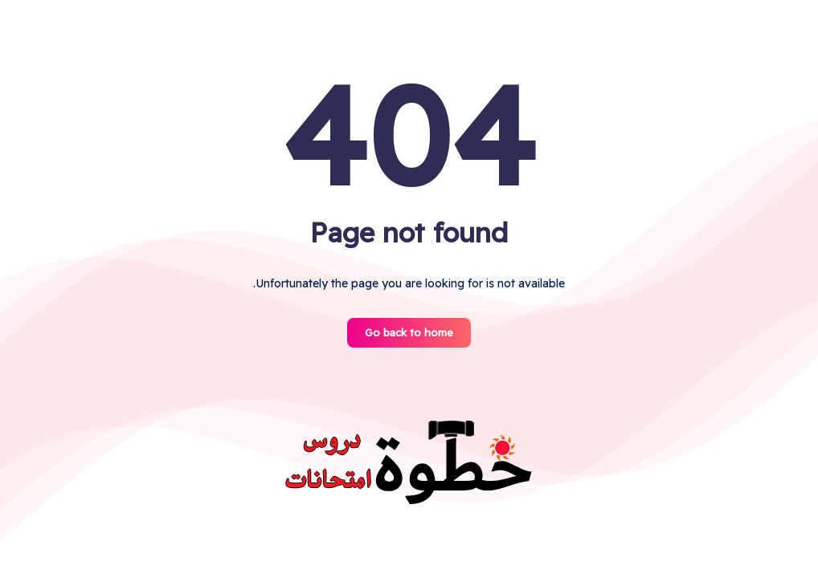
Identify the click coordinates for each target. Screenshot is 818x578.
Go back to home (409, 332)
